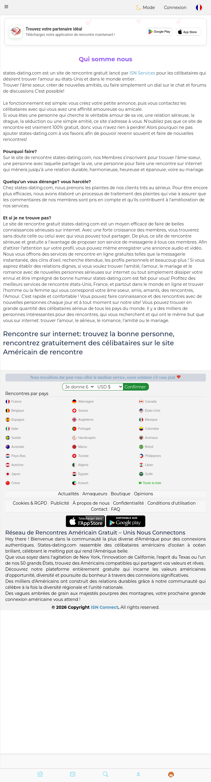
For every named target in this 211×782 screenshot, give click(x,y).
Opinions (143, 651)
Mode (145, 8)
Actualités (68, 651)
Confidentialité (128, 661)
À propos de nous (91, 661)
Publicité (60, 661)
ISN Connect (104, 765)
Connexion (175, 7)
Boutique (121, 651)
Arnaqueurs (94, 651)
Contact (99, 667)
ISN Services (142, 73)
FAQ (115, 667)
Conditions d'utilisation (171, 661)
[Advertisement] (105, 31)
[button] (6, 6)
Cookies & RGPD (30, 661)
